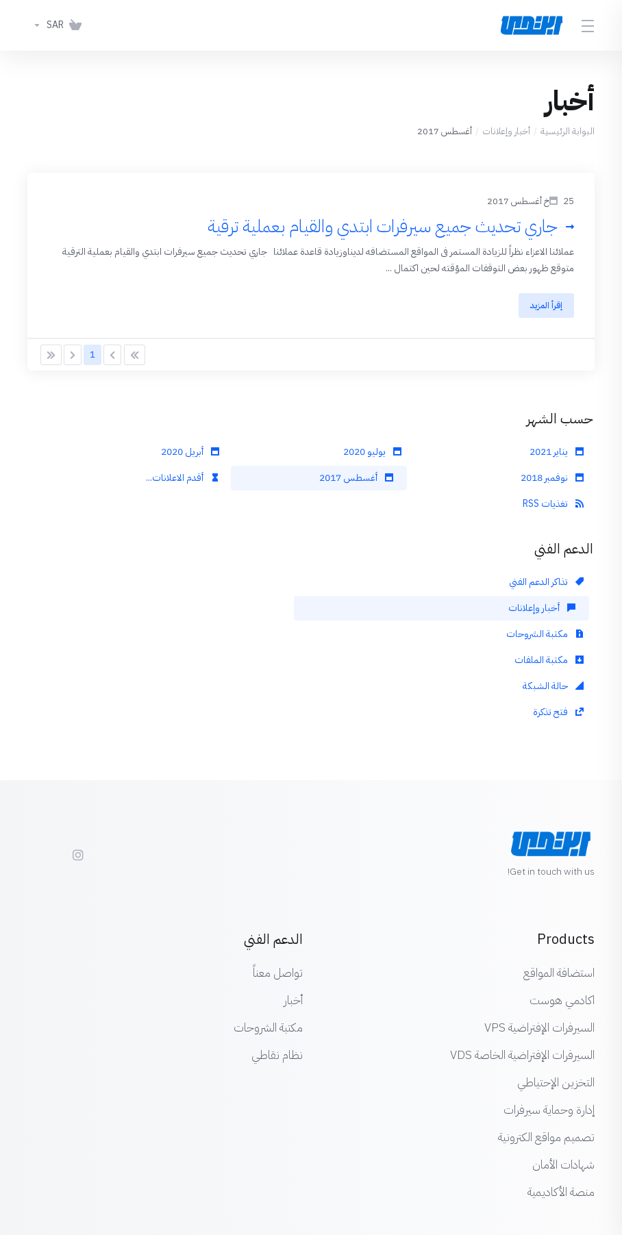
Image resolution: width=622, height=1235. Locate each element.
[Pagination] (134, 358)
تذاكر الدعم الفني (546, 585)
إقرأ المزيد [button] (544, 306)
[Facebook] (105, 748)
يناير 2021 (557, 455)
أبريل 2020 (190, 455)
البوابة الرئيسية (567, 131)
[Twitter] (49, 748)
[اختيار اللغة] (328, 1182)
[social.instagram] (77, 754)
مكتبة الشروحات (180, 585)
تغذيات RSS (553, 507)
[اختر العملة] (45, 25)
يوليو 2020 (372, 455)
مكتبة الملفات (549, 611)
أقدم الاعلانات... (182, 481)
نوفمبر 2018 (552, 481)
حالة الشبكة (370, 611)
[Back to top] (273, 1178)
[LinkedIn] (27, 748)
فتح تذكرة (194, 611)
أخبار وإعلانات (506, 131)
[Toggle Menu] (588, 25)
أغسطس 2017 (356, 481)
